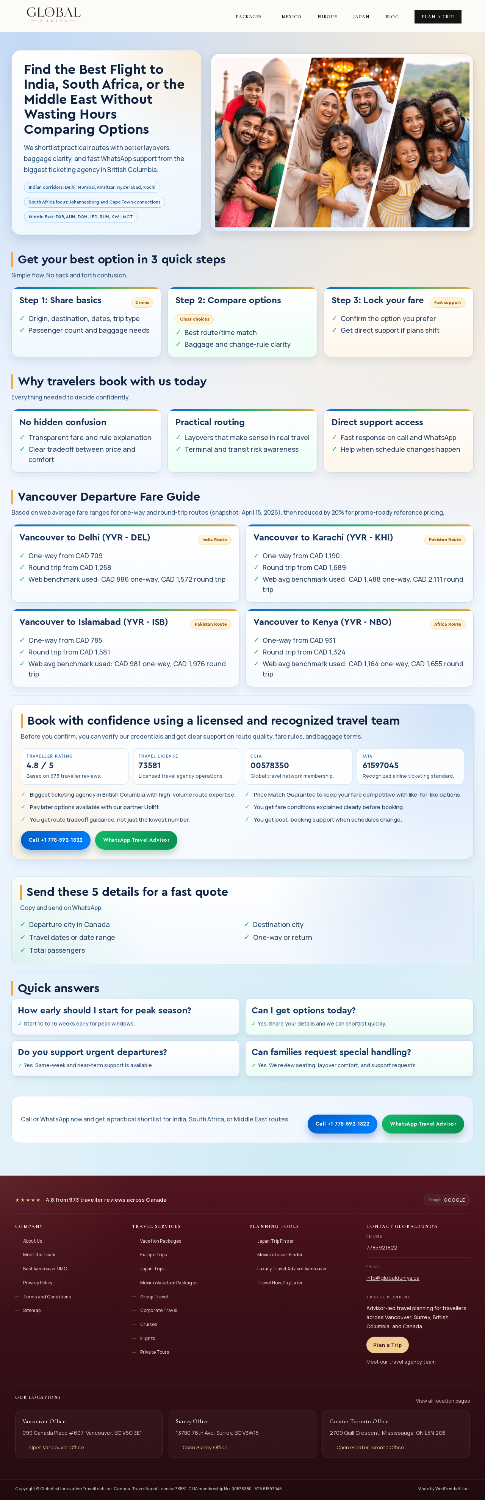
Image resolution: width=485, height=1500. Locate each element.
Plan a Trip (438, 16)
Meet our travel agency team (401, 1361)
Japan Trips (152, 1268)
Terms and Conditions (47, 1297)
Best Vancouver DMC (45, 1268)
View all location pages (443, 1400)
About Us (32, 1241)
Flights (147, 1338)
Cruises (148, 1324)
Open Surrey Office (205, 1447)
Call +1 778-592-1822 (56, 840)
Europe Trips (153, 1254)
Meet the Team (39, 1254)
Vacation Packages (160, 1241)
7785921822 (381, 1247)
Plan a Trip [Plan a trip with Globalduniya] (387, 1345)
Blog (392, 16)
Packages (249, 16)
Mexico (291, 16)
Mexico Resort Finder (280, 1254)
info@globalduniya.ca (392, 1277)
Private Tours (154, 1352)
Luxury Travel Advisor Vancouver (292, 1268)
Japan (361, 16)
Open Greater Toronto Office (370, 1447)
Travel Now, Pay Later (280, 1282)
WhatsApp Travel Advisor (136, 840)
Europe (327, 16)
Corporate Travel (158, 1310)
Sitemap (32, 1310)
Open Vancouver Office (56, 1447)
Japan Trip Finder (275, 1241)
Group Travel (154, 1297)
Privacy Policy (38, 1282)
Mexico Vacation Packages (168, 1282)
